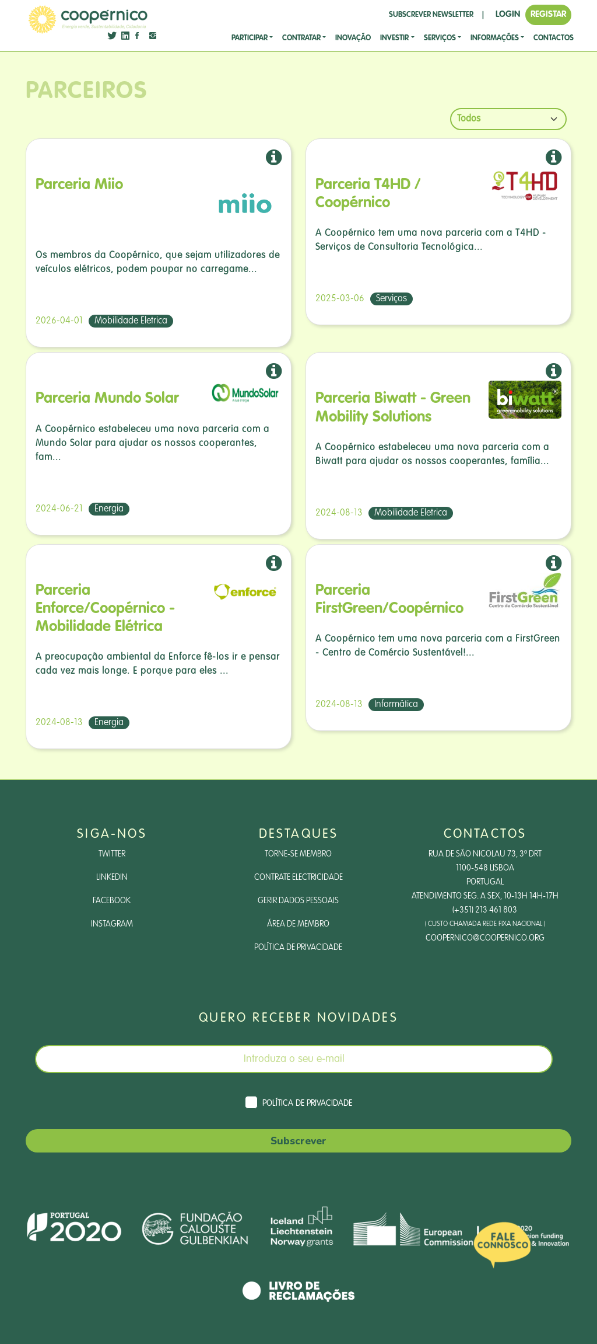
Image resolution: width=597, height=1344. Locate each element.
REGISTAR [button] (548, 14)
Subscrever (298, 1141)
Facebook (112, 901)
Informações (494, 38)
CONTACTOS (553, 38)
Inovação (353, 38)
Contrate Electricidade (298, 877)
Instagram (112, 924)
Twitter (112, 854)
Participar (249, 38)
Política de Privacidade (298, 947)
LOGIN (508, 14)
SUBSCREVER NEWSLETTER (431, 15)
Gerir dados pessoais (298, 901)
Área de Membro (298, 924)
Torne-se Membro (298, 854)
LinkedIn (112, 877)
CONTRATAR (301, 38)
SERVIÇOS (440, 38)
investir (394, 38)
